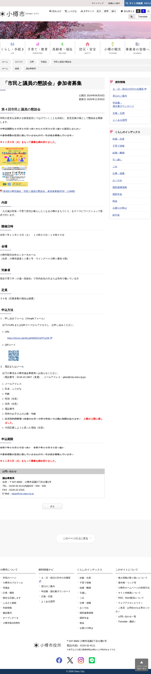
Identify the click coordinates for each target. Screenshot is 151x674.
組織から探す (114, 3)
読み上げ (56, 11)
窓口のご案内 (120, 95)
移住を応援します (12, 598)
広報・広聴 (119, 113)
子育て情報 (118, 145)
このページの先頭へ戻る (141, 667)
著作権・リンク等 (127, 582)
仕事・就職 (118, 173)
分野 (32, 62)
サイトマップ (98, 3)
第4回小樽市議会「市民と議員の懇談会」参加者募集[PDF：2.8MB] (39, 191)
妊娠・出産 (118, 138)
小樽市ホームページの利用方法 (134, 587)
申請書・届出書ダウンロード (55, 591)
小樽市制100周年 (11, 623)
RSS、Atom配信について (131, 598)
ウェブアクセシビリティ (130, 603)
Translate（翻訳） (127, 621)
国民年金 (117, 194)
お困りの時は (120, 208)
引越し (83, 592)
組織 (17, 68)
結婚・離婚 (118, 152)
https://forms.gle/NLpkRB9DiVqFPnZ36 (29, 338)
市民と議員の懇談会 (62, 62)
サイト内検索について (129, 592)
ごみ (115, 166)
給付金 (116, 215)
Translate (142, 16)
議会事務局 (31, 68)
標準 (106, 11)
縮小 (114, 11)
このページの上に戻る (75, 538)
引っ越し (117, 159)
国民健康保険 (120, 187)
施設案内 (7, 613)
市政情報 (7, 607)
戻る (52, 506)
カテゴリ (19, 62)
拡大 (99, 11)
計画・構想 (8, 592)
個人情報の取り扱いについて (132, 577)
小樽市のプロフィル (13, 582)
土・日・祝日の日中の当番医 (130, 89)
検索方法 (147, 3)
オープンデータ (11, 618)
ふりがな (72, 11)
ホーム (5, 62)
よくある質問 (120, 120)
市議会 (44, 62)
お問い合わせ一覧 (127, 616)
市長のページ (9, 577)
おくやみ (117, 180)
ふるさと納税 (9, 603)
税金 (115, 201)
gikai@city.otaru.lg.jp (23, 493)
